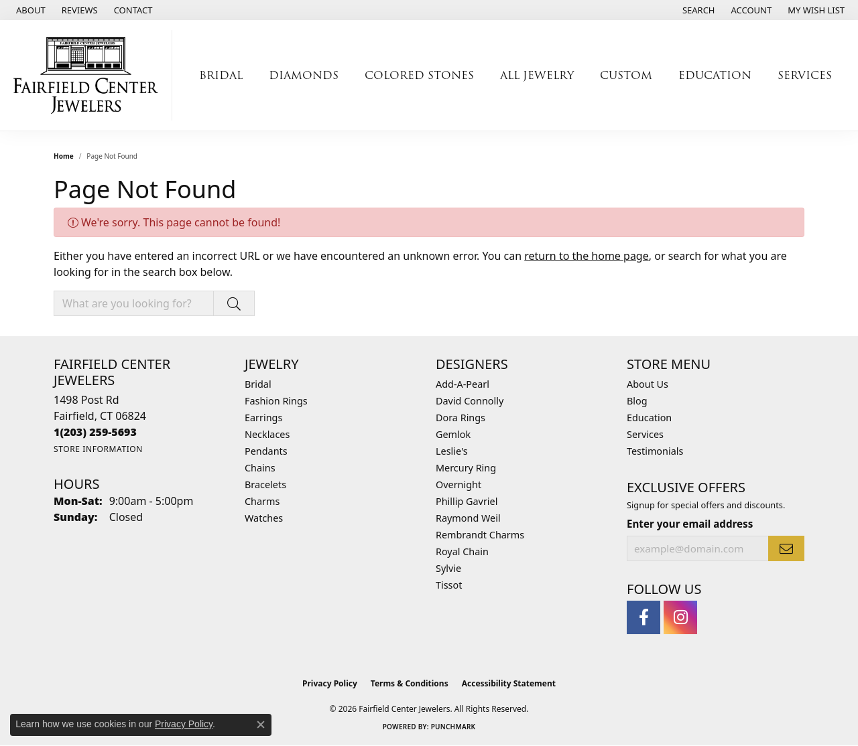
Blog (637, 400)
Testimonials (655, 451)
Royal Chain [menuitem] (462, 551)
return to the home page (586, 255)
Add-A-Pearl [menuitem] (462, 384)
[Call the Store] (95, 432)
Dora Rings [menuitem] (460, 417)
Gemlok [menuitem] (453, 434)
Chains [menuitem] (260, 467)
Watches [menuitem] (264, 518)
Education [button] (714, 75)
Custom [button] (626, 75)
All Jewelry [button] (537, 75)
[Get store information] (98, 449)
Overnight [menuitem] (458, 484)
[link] (29, 10)
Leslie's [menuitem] (452, 451)
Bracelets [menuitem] (265, 484)
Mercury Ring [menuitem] (466, 467)
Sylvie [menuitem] (448, 568)
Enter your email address (690, 523)
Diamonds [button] (304, 75)
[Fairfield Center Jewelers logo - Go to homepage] (89, 75)
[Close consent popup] (261, 725)
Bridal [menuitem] (258, 384)
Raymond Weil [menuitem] (468, 518)
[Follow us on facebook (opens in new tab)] (643, 617)
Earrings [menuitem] (263, 417)
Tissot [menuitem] (449, 585)
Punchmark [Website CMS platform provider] (453, 726)
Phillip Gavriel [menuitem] (466, 501)
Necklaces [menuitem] (267, 434)
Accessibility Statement (509, 683)
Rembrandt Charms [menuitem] (480, 534)
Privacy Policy (329, 683)
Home (64, 156)
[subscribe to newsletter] (786, 548)
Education (649, 417)
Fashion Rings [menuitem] (276, 400)
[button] (697, 10)
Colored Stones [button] (419, 75)
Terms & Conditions (409, 683)
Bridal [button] (221, 75)
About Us (647, 384)
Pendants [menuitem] (266, 451)
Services (645, 434)
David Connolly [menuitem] (469, 400)
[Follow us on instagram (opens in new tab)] (680, 617)
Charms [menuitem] (262, 501)
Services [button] (805, 75)
